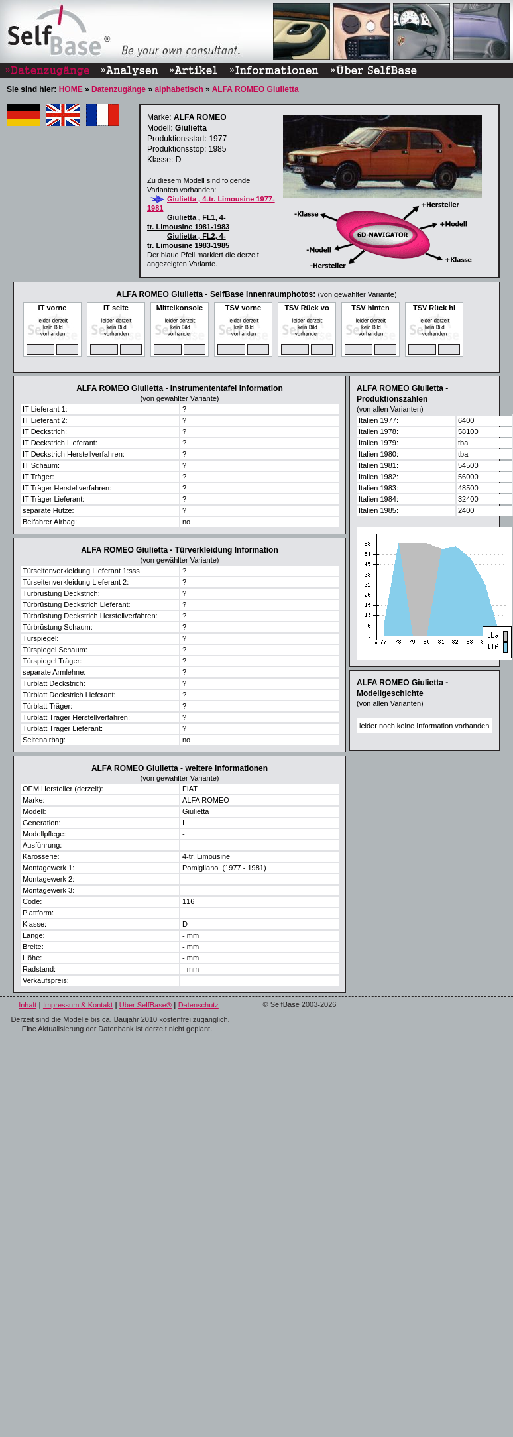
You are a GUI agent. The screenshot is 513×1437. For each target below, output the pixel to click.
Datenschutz (198, 1005)
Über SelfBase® (145, 1005)
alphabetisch (178, 89)
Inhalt (27, 1005)
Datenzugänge (118, 89)
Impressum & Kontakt (78, 1005)
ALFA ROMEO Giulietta (255, 89)
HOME (71, 89)
